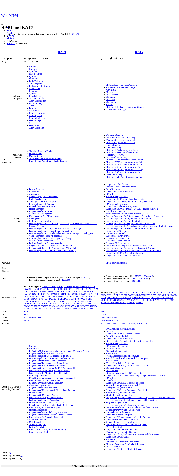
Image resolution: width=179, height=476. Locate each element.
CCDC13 (60, 289)
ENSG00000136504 (110, 317)
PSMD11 (91, 301)
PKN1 (56, 301)
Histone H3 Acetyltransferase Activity (123, 150)
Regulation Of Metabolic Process (43, 395)
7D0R (139, 323)
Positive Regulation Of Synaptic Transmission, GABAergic (55, 228)
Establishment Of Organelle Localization (47, 417)
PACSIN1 (130, 300)
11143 (103, 311)
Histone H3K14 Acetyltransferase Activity (124, 160)
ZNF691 (81, 308)
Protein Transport (36, 209)
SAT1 (162, 300)
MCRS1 (104, 300)
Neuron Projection (37, 118)
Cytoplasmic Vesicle (38, 113)
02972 (26, 314)
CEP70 (126, 295)
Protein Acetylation (37, 427)
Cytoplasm (34, 71)
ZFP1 (79, 306)
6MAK (116, 323)
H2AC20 (173, 295)
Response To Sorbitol (115, 233)
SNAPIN (67, 304)
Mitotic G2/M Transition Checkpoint (122, 442)
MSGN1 (35, 299)
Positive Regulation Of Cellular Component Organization (131, 400)
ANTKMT (51, 286)
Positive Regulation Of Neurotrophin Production (50, 231)
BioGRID (11, 43)
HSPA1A (82, 294)
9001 (26, 311)
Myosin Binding (36, 156)
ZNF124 (93, 306)
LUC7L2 (85, 296)
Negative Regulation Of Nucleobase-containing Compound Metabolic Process (140, 397)
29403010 (148, 276)
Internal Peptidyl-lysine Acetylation (121, 206)
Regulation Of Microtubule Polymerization (48, 412)
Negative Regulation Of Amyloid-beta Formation (50, 245)
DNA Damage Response (117, 204)
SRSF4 (75, 304)
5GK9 (103, 323)
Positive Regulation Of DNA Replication (124, 221)
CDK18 (75, 289)
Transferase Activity (115, 155)
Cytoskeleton (35, 96)
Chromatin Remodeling (116, 351)
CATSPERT (44, 289)
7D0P (127, 323)
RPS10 (45, 304)
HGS (59, 294)
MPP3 (92, 296)
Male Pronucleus (36, 422)
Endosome (33, 79)
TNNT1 (37, 306)
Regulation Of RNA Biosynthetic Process (47, 365)
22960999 (66, 280)
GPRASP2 (44, 294)
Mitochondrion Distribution (41, 241)
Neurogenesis (35, 218)
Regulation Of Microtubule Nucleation (46, 383)
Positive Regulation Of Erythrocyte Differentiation (128, 218)
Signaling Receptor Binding (41, 151)
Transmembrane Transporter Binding (45, 158)
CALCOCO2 (161, 293)
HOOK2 (122, 297)
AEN (44, 286)
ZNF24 (33, 308)
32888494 (135, 281)
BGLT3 (144, 293)
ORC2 (123, 300)
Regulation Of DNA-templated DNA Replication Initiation (132, 209)
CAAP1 (151, 293)
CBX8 (53, 289)
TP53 (111, 302)
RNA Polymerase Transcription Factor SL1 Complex (52, 405)
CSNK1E (134, 295)
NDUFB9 (52, 299)
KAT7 (139, 52)
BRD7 (83, 286)
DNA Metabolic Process (117, 346)
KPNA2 (70, 296)
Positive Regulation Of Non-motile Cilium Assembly (52, 250)
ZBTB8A (131, 302)
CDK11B (111, 295)
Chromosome (112, 97)
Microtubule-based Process (118, 412)
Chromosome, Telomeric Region (120, 392)
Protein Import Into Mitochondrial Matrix (47, 402)
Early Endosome (36, 81)
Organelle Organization (116, 402)
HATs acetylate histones (116, 263)
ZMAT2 (85, 306)
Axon (31, 106)
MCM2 (169, 297)
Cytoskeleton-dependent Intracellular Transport (127, 358)
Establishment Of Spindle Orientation (45, 380)
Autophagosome (36, 83)
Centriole (33, 91)
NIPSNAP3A (73, 299)
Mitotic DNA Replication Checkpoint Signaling (127, 424)
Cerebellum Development (40, 214)
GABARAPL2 (88, 291)
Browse (10, 30)
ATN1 (130, 293)
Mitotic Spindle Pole (38, 375)
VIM (74, 306)
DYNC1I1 (157, 295)
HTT (96, 294)
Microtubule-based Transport (119, 415)
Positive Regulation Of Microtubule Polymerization (52, 358)
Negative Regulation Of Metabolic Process (125, 444)
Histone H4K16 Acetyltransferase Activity (124, 177)
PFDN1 (49, 301)
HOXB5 (74, 294)
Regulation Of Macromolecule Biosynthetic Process (52, 390)
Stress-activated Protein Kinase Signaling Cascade (128, 214)
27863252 (139, 276)
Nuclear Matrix (113, 446)
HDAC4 (53, 294)
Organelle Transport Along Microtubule (123, 385)
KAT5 (38, 296)
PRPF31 (83, 301)
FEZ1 (78, 291)
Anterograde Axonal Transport (42, 201)
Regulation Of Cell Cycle (117, 231)
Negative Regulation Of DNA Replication (124, 373)
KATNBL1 (52, 296)
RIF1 (39, 304)
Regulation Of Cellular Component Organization (127, 390)
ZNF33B (41, 308)
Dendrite (33, 108)
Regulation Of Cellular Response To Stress (125, 383)
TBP (93, 304)
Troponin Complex (37, 424)
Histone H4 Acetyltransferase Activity (123, 152)
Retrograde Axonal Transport (42, 204)
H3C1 (103, 297)
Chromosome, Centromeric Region (121, 87)
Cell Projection (35, 115)
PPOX (67, 301)
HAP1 (62, 52)
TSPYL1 (62, 306)
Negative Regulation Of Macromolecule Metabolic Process (132, 407)
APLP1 (60, 286)
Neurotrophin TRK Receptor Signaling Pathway (50, 238)
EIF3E (64, 291)
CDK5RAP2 (85, 289)
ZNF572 (57, 308)
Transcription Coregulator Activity (121, 140)
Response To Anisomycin (117, 243)
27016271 (85, 277)
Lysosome (33, 76)
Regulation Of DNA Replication (120, 191)
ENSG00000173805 (32, 317)
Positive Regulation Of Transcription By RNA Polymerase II (132, 228)
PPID (61, 301)
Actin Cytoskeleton (37, 101)
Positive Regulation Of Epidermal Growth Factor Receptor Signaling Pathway (63, 233)
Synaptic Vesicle (36, 98)
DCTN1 (42, 291)
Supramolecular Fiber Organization (121, 422)
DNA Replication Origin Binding (120, 137)
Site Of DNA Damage (116, 109)
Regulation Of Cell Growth (118, 184)
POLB (138, 300)
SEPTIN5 (169, 300)
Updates (10, 38)
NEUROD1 (62, 299)
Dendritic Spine (36, 120)
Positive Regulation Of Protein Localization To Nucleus (130, 248)
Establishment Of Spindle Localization (46, 397)
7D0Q (133, 323)
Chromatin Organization (117, 196)
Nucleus (32, 66)
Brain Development (37, 199)
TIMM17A (28, 306)
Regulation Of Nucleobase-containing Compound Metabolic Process (59, 351)
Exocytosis (34, 191)
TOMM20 (53, 306)
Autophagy (34, 194)
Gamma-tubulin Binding (40, 432)
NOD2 (82, 299)
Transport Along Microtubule (119, 388)
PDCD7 (41, 301)
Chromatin (111, 90)
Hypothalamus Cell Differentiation (44, 216)
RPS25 (52, 304)
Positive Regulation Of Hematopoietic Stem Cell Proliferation (133, 250)
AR (125, 293)
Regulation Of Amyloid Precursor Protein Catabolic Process (132, 434)
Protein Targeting (36, 189)
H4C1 (109, 297)
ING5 (32, 296)
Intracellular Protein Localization (43, 206)
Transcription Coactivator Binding (121, 432)
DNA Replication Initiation (118, 336)
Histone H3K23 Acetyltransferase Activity (124, 162)
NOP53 (89, 299)
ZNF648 (73, 308)
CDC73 (68, 289)
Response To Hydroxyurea (117, 236)
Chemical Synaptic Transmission (43, 196)
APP (121, 293)
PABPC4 (27, 301)
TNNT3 (44, 306)
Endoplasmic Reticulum (39, 86)
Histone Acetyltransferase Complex (121, 85)
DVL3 (149, 295)
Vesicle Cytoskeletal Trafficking (120, 363)
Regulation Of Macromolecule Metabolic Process (50, 415)
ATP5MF (68, 286)
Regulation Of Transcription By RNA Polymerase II (129, 201)
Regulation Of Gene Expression (43, 388)
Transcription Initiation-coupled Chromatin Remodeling (130, 223)
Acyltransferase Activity (117, 157)
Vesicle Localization (115, 427)
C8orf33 (35, 289)
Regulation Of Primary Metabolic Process (47, 361)
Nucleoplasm (112, 95)
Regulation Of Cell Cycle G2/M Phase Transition (127, 365)
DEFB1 (57, 291)
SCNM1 (59, 304)
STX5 (81, 304)
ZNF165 (139, 302)
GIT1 (36, 294)
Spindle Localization (38, 410)
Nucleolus (33, 69)
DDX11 (142, 295)
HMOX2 (66, 294)
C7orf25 (27, 289)
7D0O (122, 323)
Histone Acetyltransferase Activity (121, 142)
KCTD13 (146, 297)
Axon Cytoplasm (36, 128)
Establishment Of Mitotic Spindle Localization (49, 370)
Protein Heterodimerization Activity (122, 419)
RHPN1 (33, 304)
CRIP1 (35, 291)
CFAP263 (95, 289)
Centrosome (34, 88)
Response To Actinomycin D (118, 238)
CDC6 (103, 295)
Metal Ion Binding (114, 174)
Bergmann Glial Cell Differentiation (122, 429)
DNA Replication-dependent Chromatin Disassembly (129, 245)
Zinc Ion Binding (113, 147)
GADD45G (29, 294)
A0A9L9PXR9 (107, 320)
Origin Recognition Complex (119, 395)
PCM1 (35, 301)
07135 (103, 314)
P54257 (27, 320)
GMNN (165, 295)
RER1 (26, 304)
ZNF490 (49, 308)
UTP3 (69, 306)
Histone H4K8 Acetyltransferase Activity (124, 167)
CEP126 (119, 295)
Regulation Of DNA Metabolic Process (123, 334)
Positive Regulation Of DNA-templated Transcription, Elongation (135, 216)
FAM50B (71, 291)
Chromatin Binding (114, 135)
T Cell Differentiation (115, 211)
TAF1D (87, 304)
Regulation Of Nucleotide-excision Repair (124, 255)
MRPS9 (27, 299)
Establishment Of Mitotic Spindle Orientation (49, 373)
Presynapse (34, 125)
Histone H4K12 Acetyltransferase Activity (124, 169)
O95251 (118, 320)
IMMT (27, 296)
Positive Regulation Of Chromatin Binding (125, 405)
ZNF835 (89, 308)
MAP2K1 (161, 297)
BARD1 (76, 286)
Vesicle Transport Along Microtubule (45, 236)
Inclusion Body (36, 103)
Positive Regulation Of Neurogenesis (45, 243)
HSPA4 (90, 294)
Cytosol (32, 93)
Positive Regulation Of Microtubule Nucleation (50, 356)
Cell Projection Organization (41, 221)
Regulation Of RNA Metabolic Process (46, 353)
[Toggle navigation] (2, 24)
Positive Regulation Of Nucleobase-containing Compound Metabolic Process (140, 226)
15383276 (75, 34)
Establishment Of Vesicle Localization (123, 410)
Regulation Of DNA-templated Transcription (126, 199)
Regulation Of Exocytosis (40, 211)
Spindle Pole (111, 380)
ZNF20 (27, 308)
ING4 (128, 297)
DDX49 (49, 291)
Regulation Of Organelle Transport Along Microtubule (53, 248)
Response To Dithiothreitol (118, 241)
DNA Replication (114, 189)
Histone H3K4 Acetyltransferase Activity (124, 172)
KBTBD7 (62, 296)
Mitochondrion (35, 74)
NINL (111, 300)
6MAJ (109, 323)
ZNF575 (65, 308)
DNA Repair (111, 194)
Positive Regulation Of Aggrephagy (44, 400)
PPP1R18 (74, 301)
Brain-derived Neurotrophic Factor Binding (48, 161)
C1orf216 (90, 286)
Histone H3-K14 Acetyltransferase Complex (125, 107)
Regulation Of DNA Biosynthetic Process (124, 253)
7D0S (144, 323)
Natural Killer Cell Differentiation (121, 187)
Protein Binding (36, 153)
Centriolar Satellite (37, 419)
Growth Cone (35, 110)
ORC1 (117, 300)
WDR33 (122, 302)
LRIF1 (77, 296)
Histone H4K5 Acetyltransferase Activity (124, 164)
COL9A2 (28, 291)
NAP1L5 (43, 299)
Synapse (32, 123)
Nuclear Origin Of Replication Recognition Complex (129, 341)
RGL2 (150, 300)
